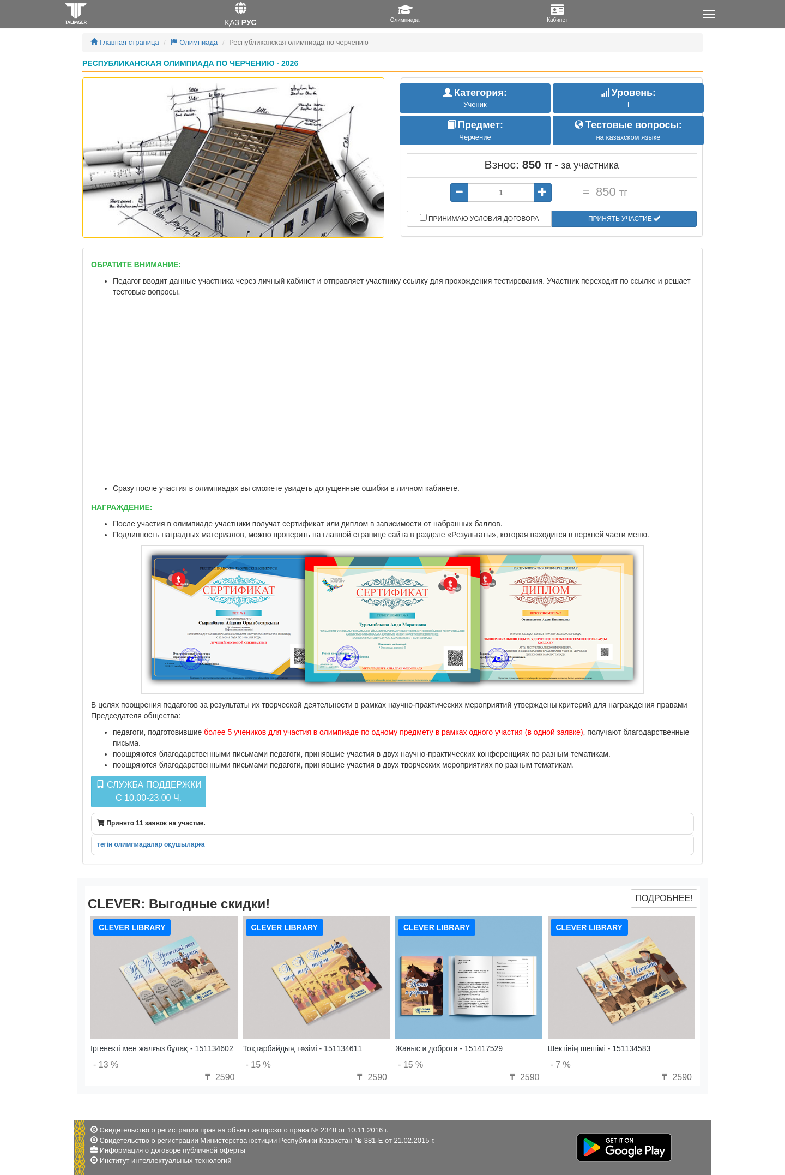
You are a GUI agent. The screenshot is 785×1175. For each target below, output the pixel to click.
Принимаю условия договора (479, 218)
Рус (249, 22)
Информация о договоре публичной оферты (172, 1150)
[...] (501, 192)
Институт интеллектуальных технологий (166, 1160)
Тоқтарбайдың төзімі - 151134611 (303, 1048)
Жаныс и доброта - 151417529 (449, 1048)
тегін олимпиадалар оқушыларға (150, 844)
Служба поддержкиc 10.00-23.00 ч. (149, 791)
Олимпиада (194, 42)
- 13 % (105, 1064)
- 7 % (561, 1064)
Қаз (232, 22)
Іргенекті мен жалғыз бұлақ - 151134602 (161, 1048)
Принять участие (624, 219)
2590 (218, 1077)
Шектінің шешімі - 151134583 (599, 1048)
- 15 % (258, 1064)
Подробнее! (663, 898)
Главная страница (124, 42)
